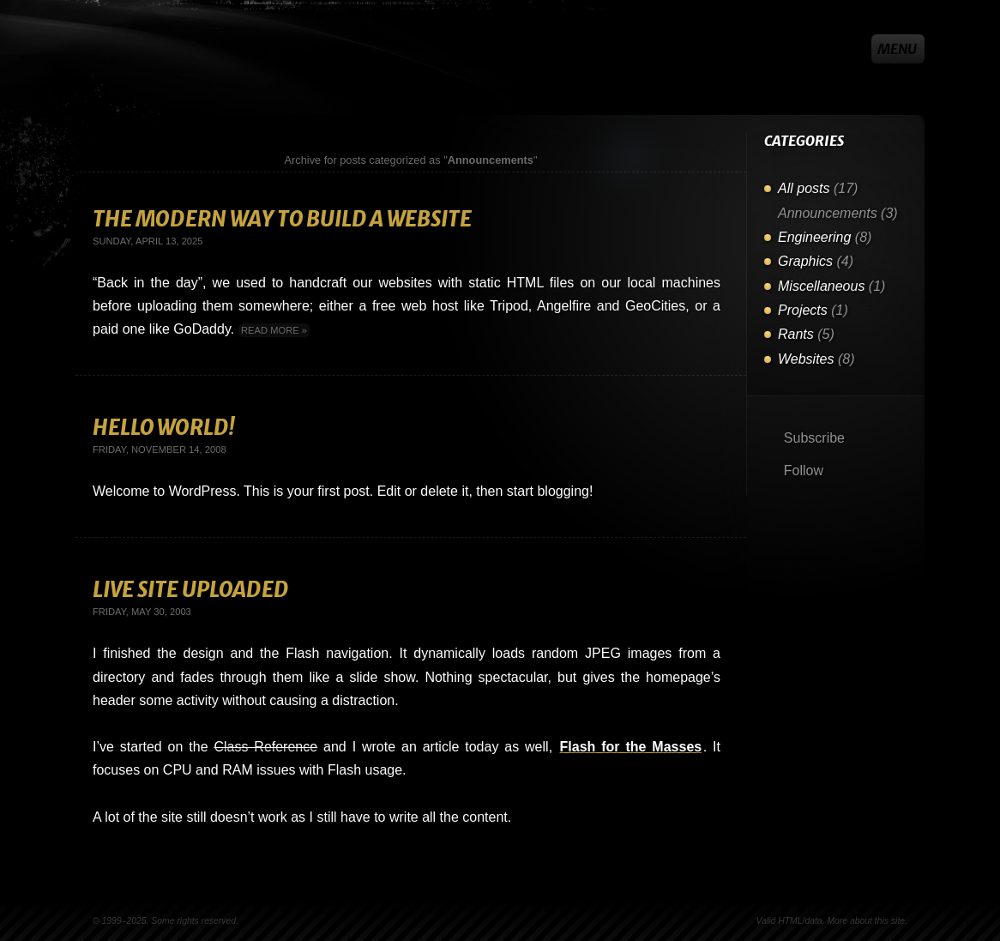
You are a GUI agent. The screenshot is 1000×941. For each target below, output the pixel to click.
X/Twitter (849, 49)
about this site (877, 921)
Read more (270, 330)
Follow (801, 470)
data (813, 921)
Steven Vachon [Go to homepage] (121, 49)
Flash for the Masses (631, 746)
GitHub (820, 49)
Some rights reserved (193, 921)
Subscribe (812, 438)
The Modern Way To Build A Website (282, 219)
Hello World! (164, 427)
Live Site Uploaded (190, 589)
